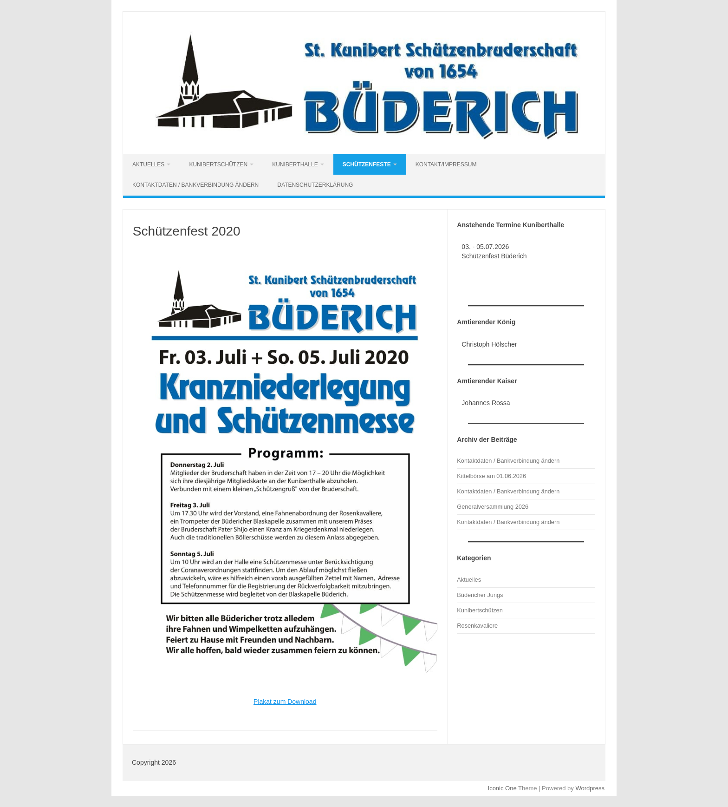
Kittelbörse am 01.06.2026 (491, 475)
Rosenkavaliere (477, 625)
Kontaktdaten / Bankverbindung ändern (195, 185)
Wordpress (589, 788)
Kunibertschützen (218, 164)
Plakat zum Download (285, 701)
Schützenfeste (367, 164)
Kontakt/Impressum (446, 164)
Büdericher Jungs (480, 594)
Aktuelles (148, 164)
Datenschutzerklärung (315, 185)
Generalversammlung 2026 (492, 506)
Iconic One (502, 788)
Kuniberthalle (295, 164)
